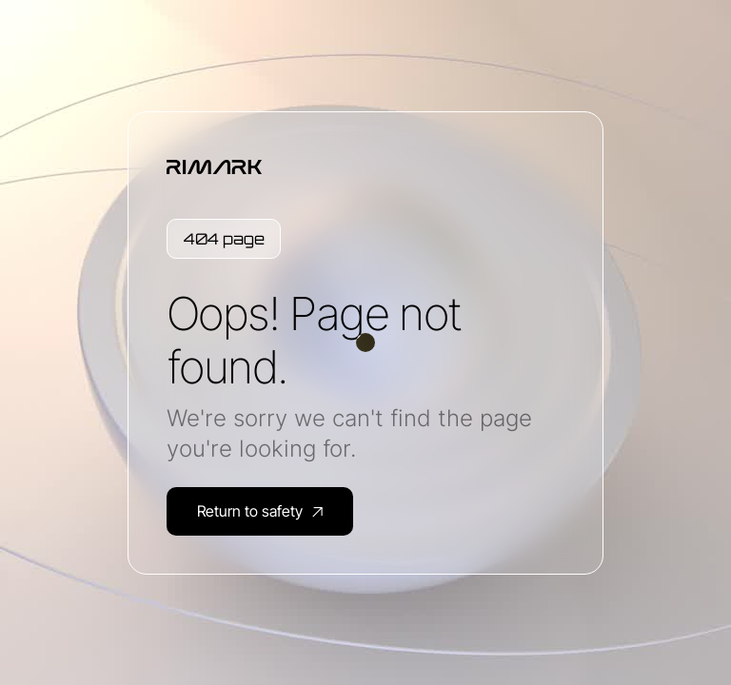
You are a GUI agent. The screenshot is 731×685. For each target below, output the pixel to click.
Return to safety (260, 510)
